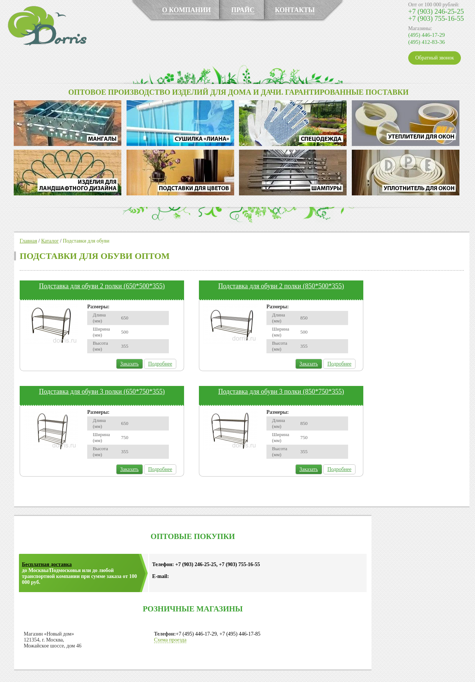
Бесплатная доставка (47, 564)
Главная (28, 241)
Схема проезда (170, 640)
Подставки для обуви (86, 241)
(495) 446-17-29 (426, 35)
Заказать (129, 364)
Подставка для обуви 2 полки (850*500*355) (281, 286)
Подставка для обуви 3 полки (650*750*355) (102, 391)
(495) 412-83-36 (426, 42)
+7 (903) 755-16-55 (436, 18)
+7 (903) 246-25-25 (436, 11)
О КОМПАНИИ (186, 10)
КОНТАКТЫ (295, 10)
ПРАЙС (243, 10)
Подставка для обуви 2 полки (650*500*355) (102, 286)
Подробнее (160, 364)
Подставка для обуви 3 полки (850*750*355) (281, 391)
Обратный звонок (434, 58)
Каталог (50, 241)
